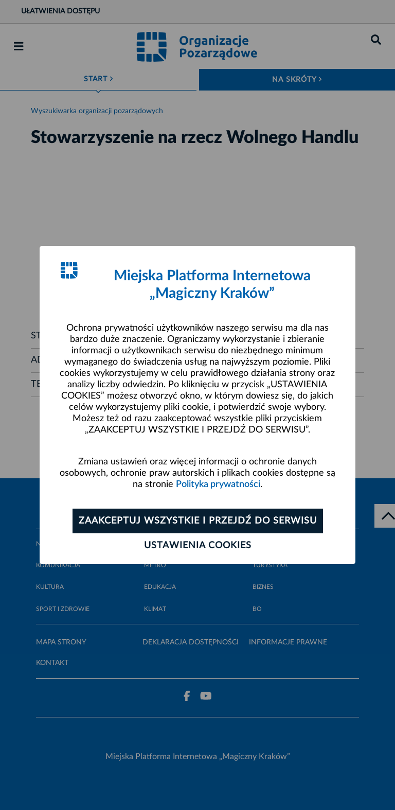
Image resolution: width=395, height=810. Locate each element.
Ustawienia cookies (198, 545)
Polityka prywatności (218, 484)
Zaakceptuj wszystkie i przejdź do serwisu (198, 521)
